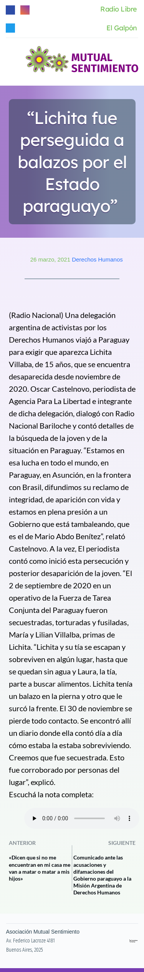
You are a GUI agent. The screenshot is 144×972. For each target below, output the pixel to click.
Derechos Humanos (97, 259)
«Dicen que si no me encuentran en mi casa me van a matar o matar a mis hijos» (39, 868)
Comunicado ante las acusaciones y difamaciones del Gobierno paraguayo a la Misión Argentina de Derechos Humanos (102, 875)
